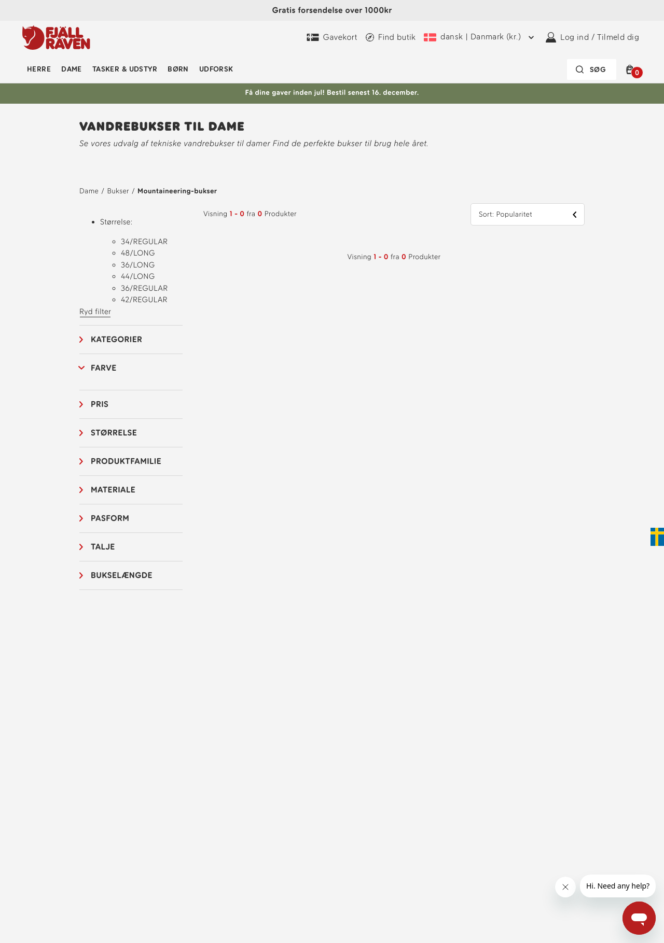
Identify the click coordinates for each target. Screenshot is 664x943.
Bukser (118, 191)
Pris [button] (99, 404)
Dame (71, 69)
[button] (631, 69)
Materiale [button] (113, 490)
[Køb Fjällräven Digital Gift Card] (332, 37)
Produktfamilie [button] (126, 461)
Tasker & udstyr (124, 69)
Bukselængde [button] (122, 575)
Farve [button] (104, 368)
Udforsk (216, 69)
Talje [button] (103, 547)
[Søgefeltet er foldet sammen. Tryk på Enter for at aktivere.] (591, 69)
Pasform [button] (110, 518)
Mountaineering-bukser (177, 191)
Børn (178, 69)
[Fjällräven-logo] (56, 37)
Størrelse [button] (114, 433)
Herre (39, 69)
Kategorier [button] (116, 339)
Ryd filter (95, 311)
